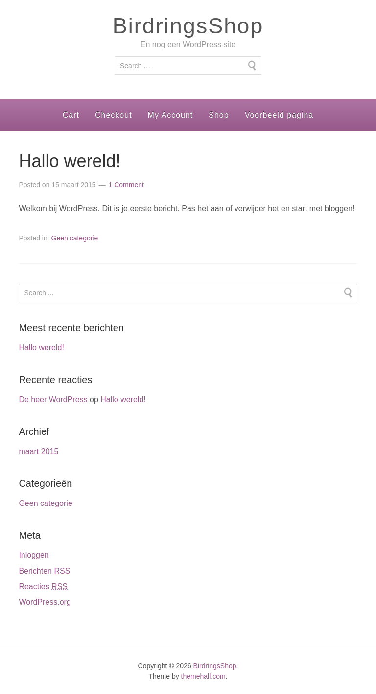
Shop (219, 115)
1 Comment (126, 185)
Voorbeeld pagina (279, 115)
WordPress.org (44, 602)
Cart (71, 115)
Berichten (44, 571)
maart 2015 (38, 451)
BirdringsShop (188, 25)
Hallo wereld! (69, 161)
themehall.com (203, 676)
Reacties (43, 586)
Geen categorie (74, 238)
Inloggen (33, 555)
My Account (170, 115)
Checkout (113, 115)
